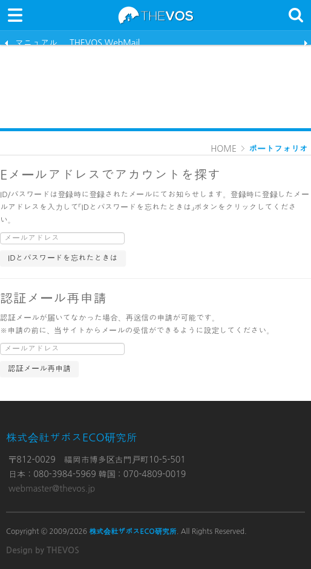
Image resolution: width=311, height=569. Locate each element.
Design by (42, 550)
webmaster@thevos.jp (51, 488)
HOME (224, 149)
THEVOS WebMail (105, 42)
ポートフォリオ (278, 149)
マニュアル (36, 42)
